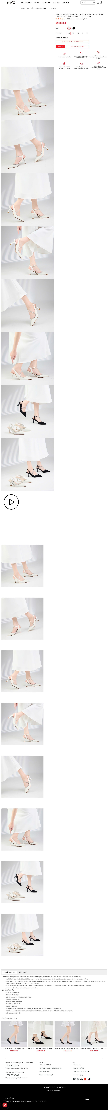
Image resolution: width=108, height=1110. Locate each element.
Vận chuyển (76, 1065)
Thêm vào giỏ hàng (77, 46)
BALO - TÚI (25, 8)
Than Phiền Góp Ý (44, 1071)
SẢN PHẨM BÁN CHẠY (38, 8)
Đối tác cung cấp (78, 1075)
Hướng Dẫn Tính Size (62, 37)
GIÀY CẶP (66, 3)
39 (87, 33)
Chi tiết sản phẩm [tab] (10, 972)
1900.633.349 (12, 1065)
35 (69, 33)
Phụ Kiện (52, 8)
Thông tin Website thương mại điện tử (50, 1068)
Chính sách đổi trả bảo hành (81, 1071)
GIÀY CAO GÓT (26, 3)
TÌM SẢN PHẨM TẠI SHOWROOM (72, 42)
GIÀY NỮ (36, 3)
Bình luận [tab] (22, 972)
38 (82, 33)
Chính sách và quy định (46, 1075)
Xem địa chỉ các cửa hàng (54, 1090)
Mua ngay (60, 46)
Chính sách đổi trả (78, 1068)
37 (78, 33)
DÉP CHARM (46, 3)
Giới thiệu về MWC (45, 1065)
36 (73, 33)
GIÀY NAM (56, 3)
